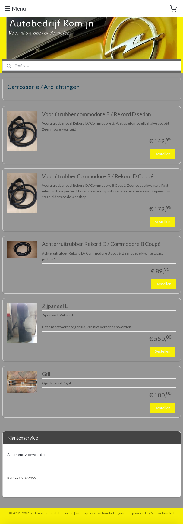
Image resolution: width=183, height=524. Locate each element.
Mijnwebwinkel (162, 513)
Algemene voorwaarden (26, 454)
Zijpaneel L (55, 306)
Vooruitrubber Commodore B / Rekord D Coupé (97, 176)
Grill (47, 374)
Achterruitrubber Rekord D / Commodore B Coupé (101, 244)
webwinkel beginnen (113, 513)
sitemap (82, 513)
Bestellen (162, 153)
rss (92, 513)
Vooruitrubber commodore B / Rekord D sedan (96, 114)
